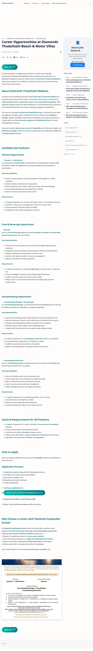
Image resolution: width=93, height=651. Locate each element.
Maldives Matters (8, 3)
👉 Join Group (78, 66)
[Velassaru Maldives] (71, 133)
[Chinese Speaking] (71, 128)
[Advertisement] (46, 22)
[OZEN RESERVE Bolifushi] (73, 137)
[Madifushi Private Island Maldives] (82, 87)
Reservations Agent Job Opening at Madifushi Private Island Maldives (78, 91)
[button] (9, 58)
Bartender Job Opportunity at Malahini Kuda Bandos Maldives (77, 117)
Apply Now (9, 68)
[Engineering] (81, 96)
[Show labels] (69, 155)
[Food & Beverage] (78, 78)
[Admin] (75, 96)
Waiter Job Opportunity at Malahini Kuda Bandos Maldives (78, 82)
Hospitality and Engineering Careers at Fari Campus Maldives (77, 99)
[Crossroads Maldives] (72, 150)
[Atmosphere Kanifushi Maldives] (82, 104)
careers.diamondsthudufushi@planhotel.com (24, 493)
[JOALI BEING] (70, 142)
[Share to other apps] (28, 58)
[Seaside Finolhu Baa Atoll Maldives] (76, 146)
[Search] (90, 3)
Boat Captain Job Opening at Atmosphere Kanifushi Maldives (77, 108)
